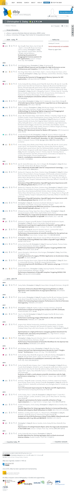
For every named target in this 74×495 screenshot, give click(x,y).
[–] (5, 30)
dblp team (29, 453)
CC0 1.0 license (38, 455)
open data (26, 455)
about (33, 2)
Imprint (26, 457)
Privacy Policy (19, 457)
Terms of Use (10, 457)
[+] (53, 442)
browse (19, 2)
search (26, 2)
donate (46, 2)
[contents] (21, 142)
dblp (13, 2)
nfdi (38, 2)
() (46, 227)
